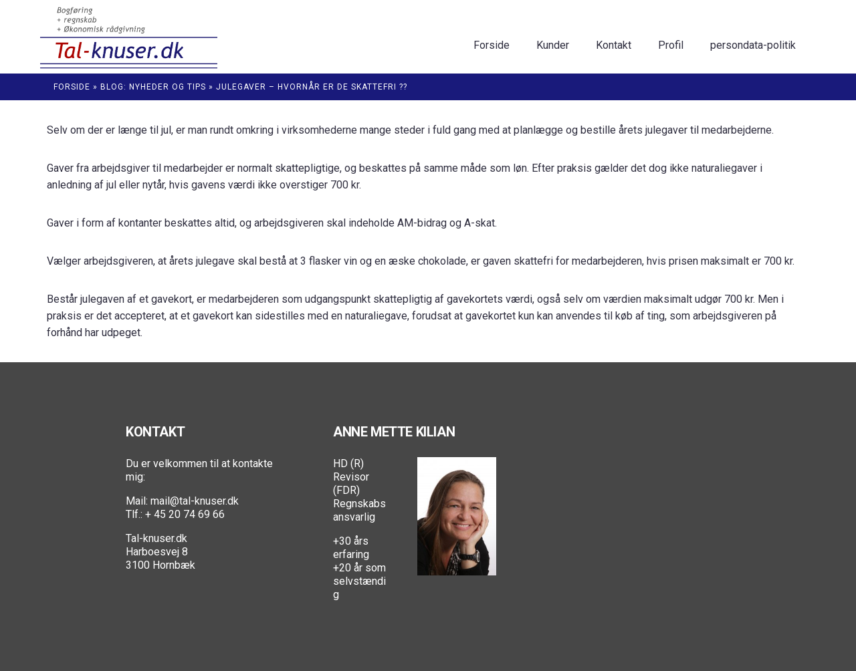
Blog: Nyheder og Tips (153, 87)
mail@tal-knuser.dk (194, 501)
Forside (72, 87)
